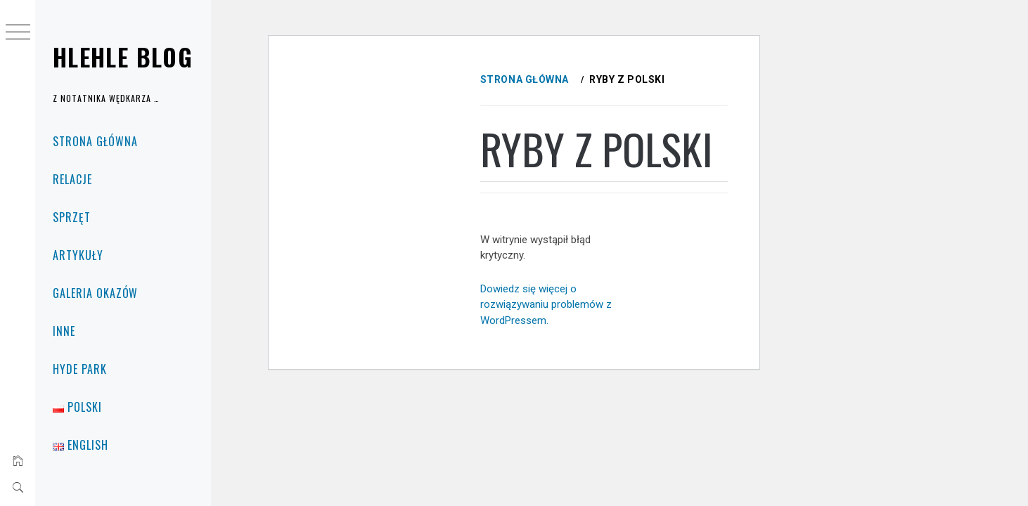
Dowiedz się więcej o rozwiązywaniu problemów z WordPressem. (572, 361)
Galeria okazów (95, 293)
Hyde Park (80, 369)
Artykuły (78, 255)
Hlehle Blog (123, 56)
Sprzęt (72, 217)
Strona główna (95, 141)
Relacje (72, 179)
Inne (64, 331)
